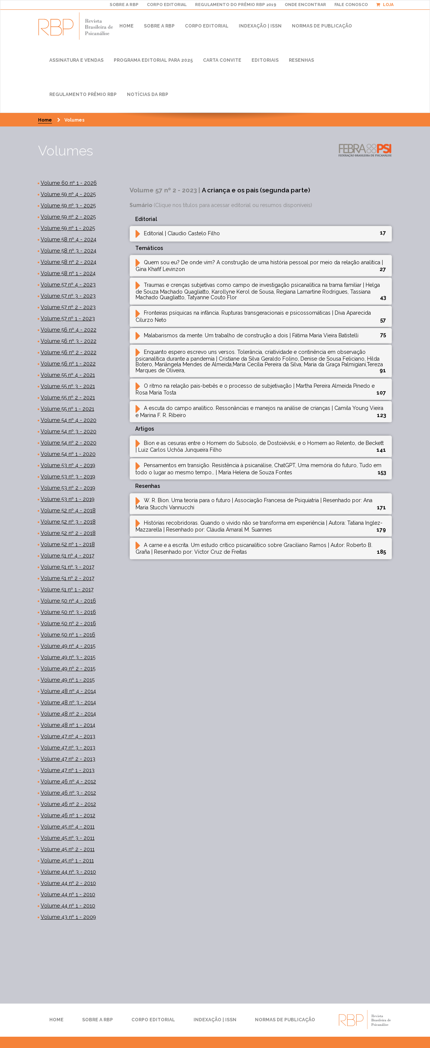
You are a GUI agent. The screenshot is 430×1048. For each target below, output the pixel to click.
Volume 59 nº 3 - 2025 (68, 206)
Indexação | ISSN (260, 26)
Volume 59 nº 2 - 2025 (68, 217)
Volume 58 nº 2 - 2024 (68, 262)
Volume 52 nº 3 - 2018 (68, 522)
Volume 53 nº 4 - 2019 (68, 465)
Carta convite (222, 60)
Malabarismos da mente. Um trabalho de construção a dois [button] (247, 335)
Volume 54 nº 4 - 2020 (68, 420)
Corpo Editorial (207, 26)
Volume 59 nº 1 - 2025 (68, 228)
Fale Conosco (351, 4)
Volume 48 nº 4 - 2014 (68, 691)
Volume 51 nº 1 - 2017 (67, 589)
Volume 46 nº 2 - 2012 (68, 804)
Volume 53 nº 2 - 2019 (68, 488)
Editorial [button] (178, 233)
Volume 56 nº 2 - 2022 (68, 352)
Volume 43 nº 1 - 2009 (68, 917)
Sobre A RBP (124, 4)
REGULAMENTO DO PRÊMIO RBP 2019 (235, 4)
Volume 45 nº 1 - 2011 (67, 861)
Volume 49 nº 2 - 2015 (68, 669)
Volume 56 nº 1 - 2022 (68, 364)
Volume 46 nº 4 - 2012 (68, 781)
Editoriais (265, 60)
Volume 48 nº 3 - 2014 (68, 702)
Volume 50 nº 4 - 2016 (68, 601)
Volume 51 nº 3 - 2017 (67, 567)
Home (126, 26)
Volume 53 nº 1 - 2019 (68, 499)
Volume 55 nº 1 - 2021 (67, 409)
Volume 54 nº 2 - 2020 (68, 443)
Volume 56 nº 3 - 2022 (68, 341)
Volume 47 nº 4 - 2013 (68, 736)
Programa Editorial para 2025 (153, 60)
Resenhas (301, 60)
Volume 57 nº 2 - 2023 (68, 307)
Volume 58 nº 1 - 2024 (68, 273)
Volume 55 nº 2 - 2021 (68, 398)
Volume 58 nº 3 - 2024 (68, 251)
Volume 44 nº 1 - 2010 (68, 894)
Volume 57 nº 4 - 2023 (68, 285)
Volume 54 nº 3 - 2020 (68, 431)
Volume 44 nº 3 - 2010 (68, 872)
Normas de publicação (322, 26)
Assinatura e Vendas (76, 60)
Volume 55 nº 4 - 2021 (68, 375)
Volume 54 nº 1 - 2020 (68, 454)
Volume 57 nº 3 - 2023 (68, 296)
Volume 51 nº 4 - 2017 (67, 556)
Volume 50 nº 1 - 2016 (68, 635)
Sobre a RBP (159, 26)
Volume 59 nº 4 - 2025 (68, 194)
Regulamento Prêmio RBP (83, 94)
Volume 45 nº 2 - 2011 (68, 849)
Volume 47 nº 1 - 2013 (68, 770)
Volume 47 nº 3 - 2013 (68, 748)
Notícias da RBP (147, 94)
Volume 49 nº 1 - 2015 (68, 680)
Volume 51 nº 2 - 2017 (67, 578)
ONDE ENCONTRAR (305, 4)
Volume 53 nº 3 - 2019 (68, 477)
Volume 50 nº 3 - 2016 (68, 612)
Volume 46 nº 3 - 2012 (68, 793)
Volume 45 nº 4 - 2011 (68, 827)
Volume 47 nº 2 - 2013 (68, 759)
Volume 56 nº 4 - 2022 (68, 330)
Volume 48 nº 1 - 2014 (68, 725)
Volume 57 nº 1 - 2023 (68, 318)
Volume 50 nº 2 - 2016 (68, 623)
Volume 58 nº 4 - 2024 (68, 239)
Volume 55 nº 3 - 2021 (68, 386)
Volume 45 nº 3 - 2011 (68, 838)
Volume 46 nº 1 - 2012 (68, 815)
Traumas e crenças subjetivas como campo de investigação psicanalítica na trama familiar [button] (258, 291)
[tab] (261, 233)
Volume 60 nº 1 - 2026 (69, 183)
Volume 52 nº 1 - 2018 (68, 544)
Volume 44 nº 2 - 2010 (68, 883)
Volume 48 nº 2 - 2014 (68, 714)
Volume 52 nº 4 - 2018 (68, 510)
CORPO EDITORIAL (167, 4)
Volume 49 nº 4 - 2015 (68, 646)
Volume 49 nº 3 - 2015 (68, 657)
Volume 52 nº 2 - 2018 (68, 533)
